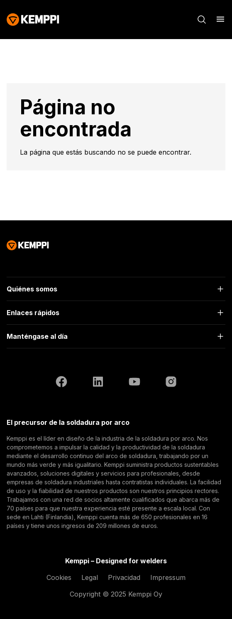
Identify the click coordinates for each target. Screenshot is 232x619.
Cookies (58, 577)
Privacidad (124, 577)
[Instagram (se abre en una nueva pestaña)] (171, 383)
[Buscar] (202, 20)
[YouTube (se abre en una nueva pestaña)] (134, 383)
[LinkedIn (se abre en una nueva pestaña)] (98, 383)
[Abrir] (116, 289)
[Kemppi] (33, 19)
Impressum (168, 577)
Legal (89, 577)
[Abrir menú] (220, 19)
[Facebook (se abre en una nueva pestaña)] (61, 383)
